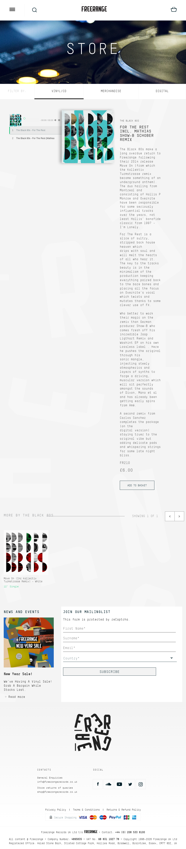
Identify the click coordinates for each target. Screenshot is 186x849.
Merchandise (111, 91)
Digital (162, 91)
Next (179, 516)
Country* (71, 658)
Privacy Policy (55, 809)
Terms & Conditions (86, 809)
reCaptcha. (120, 619)
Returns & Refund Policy (124, 809)
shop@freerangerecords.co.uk (57, 791)
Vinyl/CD (59, 91)
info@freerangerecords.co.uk (57, 781)
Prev (170, 516)
